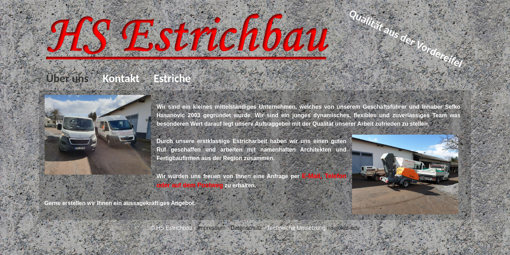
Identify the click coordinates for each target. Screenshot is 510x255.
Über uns (67, 78)
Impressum (212, 228)
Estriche (172, 78)
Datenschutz (246, 228)
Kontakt (121, 78)
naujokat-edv (343, 228)
